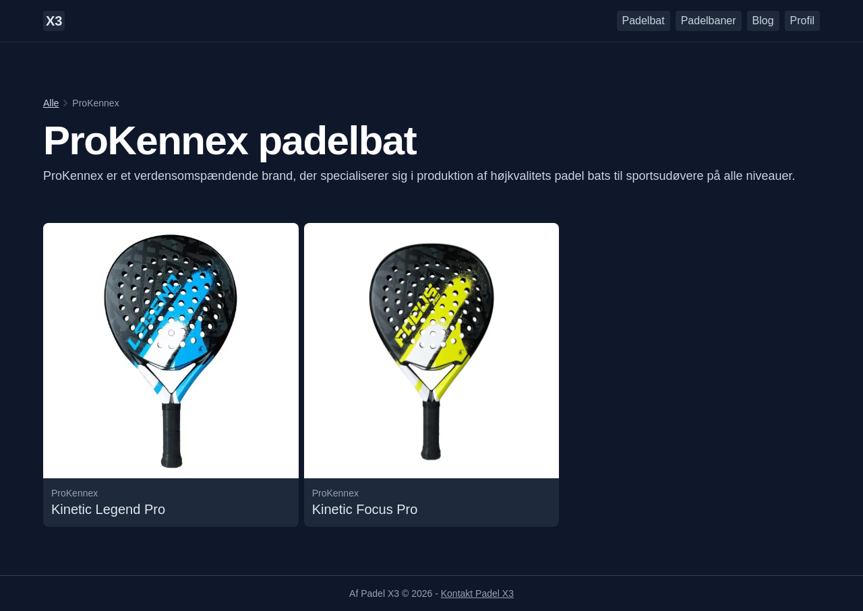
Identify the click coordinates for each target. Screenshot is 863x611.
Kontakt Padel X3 (477, 593)
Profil (802, 20)
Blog (763, 20)
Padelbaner (708, 20)
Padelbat (643, 20)
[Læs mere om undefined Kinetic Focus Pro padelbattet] (432, 375)
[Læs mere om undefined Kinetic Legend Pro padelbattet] (171, 375)
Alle (51, 103)
